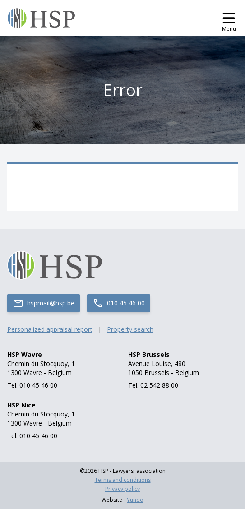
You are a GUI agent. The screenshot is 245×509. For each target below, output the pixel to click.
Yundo (135, 500)
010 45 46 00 (118, 303)
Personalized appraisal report (49, 329)
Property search (130, 329)
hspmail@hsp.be (43, 303)
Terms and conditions (123, 480)
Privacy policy (122, 489)
